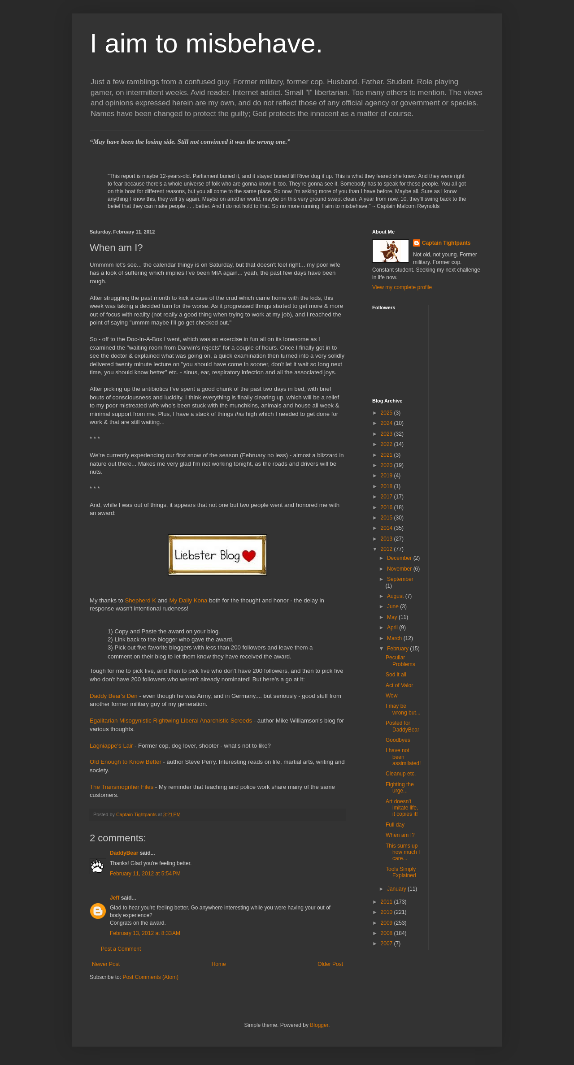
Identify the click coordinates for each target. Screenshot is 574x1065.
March (395, 638)
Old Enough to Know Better (125, 761)
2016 (387, 507)
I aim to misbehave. (206, 43)
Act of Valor (399, 685)
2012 (387, 549)
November (400, 569)
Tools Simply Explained (401, 872)
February (398, 648)
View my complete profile (402, 287)
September (400, 579)
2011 (387, 902)
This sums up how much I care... (403, 852)
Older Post (330, 964)
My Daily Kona (188, 600)
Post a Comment (121, 949)
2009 (387, 923)
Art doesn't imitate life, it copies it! (402, 808)
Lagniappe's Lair (111, 745)
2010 (387, 912)
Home (219, 964)
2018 (387, 486)
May (393, 617)
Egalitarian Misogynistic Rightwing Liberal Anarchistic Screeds (171, 720)
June (393, 606)
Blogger (319, 1025)
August (396, 596)
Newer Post (106, 964)
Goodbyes (398, 740)
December (400, 558)
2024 (387, 423)
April (393, 627)
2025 (387, 413)
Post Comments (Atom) (150, 977)
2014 (387, 528)
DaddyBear (124, 853)
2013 (387, 539)
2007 (387, 943)
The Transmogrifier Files (121, 787)
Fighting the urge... (400, 787)
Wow (391, 696)
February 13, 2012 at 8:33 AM (145, 933)
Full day (395, 825)
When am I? (400, 835)
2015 (387, 518)
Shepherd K (140, 600)
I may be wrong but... (403, 709)
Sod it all (396, 674)
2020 (387, 465)
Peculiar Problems (400, 660)
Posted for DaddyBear (402, 726)
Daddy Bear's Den (114, 696)
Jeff (114, 898)
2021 (387, 455)
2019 (387, 475)
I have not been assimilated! (403, 756)
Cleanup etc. (401, 774)
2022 (387, 444)
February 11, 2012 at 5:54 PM (145, 873)
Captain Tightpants (446, 243)
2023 (387, 434)
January (397, 889)
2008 (387, 933)
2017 (387, 497)
